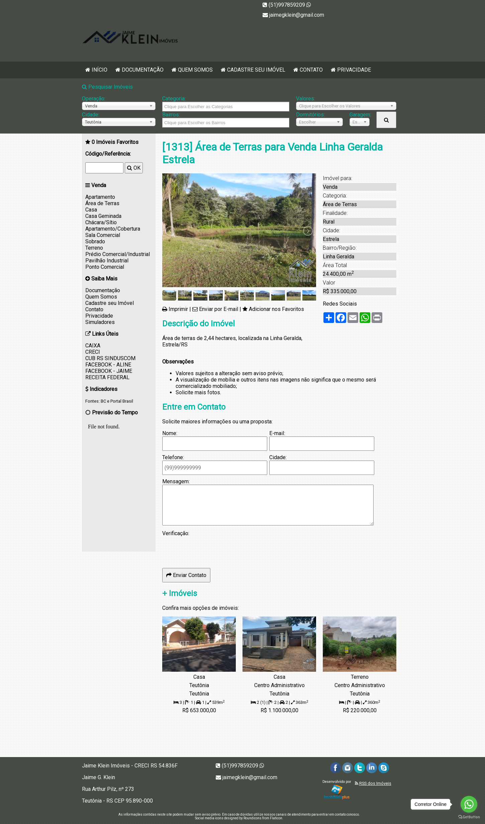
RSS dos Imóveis (375, 783)
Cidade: (90, 114)
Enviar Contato (186, 575)
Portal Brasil (121, 401)
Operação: (93, 98)
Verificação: (175, 533)
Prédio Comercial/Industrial (117, 254)
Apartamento (100, 197)
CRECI (92, 352)
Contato (311, 70)
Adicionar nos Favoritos (276, 309)
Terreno (94, 248)
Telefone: (173, 457)
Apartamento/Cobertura (112, 229)
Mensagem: (176, 481)
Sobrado (95, 241)
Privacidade (354, 70)
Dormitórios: (310, 114)
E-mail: (277, 433)
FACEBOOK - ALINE (108, 364)
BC (103, 401)
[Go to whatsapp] (469, 804)
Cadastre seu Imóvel (256, 70)
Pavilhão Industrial (106, 260)
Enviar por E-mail (218, 309)
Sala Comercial (102, 235)
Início (99, 70)
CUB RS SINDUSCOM (110, 358)
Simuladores (100, 322)
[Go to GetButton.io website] (469, 817)
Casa (91, 210)
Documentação (143, 70)
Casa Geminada (103, 216)
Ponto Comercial (104, 267)
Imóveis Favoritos (115, 142)
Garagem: (360, 114)
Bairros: (171, 114)
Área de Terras (102, 203)
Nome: (169, 433)
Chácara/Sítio (101, 222)
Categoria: (174, 98)
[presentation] (213, 550)
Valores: (305, 98)
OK (133, 168)
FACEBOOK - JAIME (108, 371)
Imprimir (178, 309)
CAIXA (92, 345)
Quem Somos (195, 70)
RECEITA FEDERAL (107, 377)
